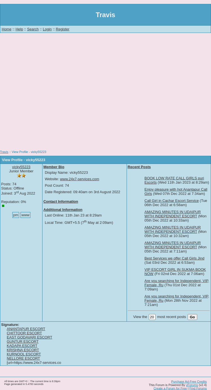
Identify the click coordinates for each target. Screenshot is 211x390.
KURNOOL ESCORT (24, 354)
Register (62, 29)
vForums (192, 385)
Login (47, 29)
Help (19, 29)
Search (33, 29)
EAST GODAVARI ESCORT (29, 337)
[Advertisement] (105, 93)
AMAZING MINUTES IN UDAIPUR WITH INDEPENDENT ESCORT (173, 214)
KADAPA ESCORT (22, 346)
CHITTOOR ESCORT (24, 333)
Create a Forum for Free (170, 388)
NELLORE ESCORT (23, 358)
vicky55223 (21, 167)
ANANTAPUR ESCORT (26, 329)
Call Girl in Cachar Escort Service (172, 201)
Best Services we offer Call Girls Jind (175, 258)
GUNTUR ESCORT (23, 341)
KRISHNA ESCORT (23, 350)
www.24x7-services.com (79, 179)
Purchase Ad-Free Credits (189, 381)
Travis (4, 152)
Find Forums (198, 388)
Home (7, 29)
